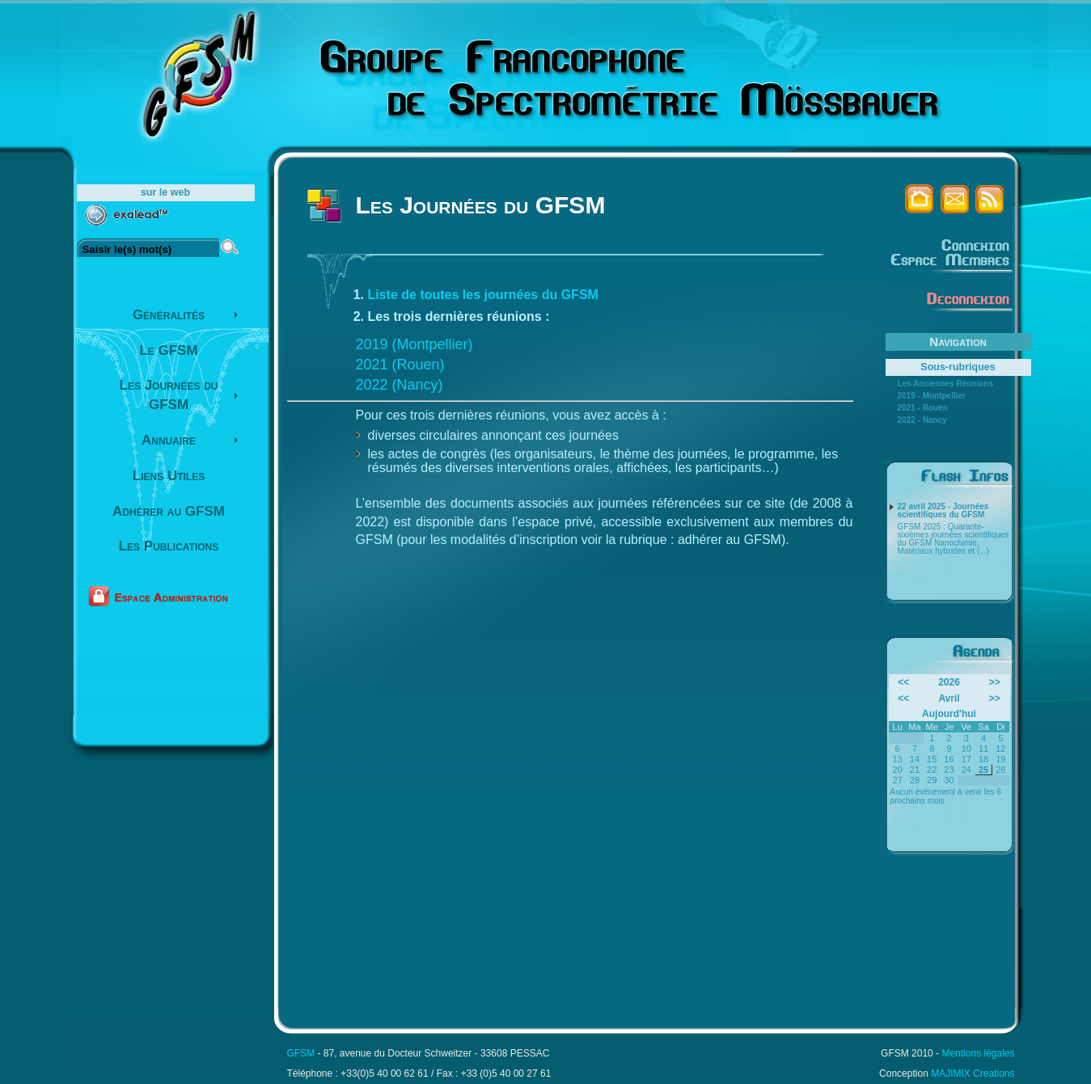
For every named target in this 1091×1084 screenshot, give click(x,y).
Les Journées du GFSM (169, 395)
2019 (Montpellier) (414, 344)
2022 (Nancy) (399, 385)
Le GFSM (168, 350)
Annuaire (169, 440)
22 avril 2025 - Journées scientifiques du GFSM (943, 511)
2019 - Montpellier (932, 396)
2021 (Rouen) (400, 364)
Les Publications (169, 546)
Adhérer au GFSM (168, 511)
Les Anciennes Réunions (946, 384)
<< (903, 682)
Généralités (169, 315)
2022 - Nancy (922, 420)
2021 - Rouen (923, 408)
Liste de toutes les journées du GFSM (483, 295)
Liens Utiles (169, 475)
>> (994, 682)
